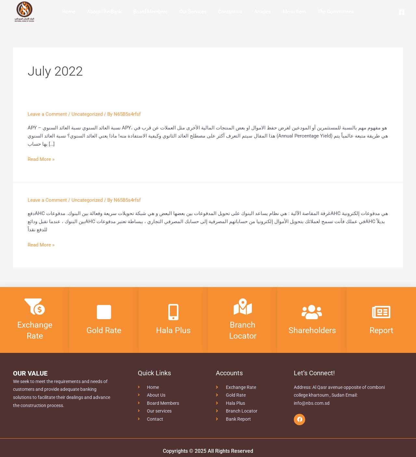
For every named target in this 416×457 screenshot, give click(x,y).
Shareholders (313, 330)
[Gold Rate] (104, 312)
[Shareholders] (312, 312)
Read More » (41, 158)
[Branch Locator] (243, 306)
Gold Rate (103, 330)
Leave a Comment (47, 114)
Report (381, 330)
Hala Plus (173, 330)
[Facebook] (402, 12)
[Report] (381, 312)
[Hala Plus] (173, 312)
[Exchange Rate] (35, 306)
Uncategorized (87, 114)
